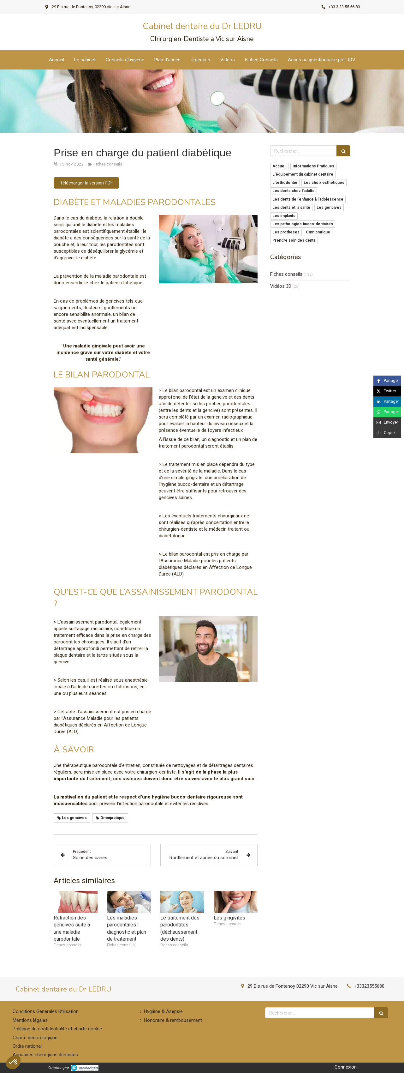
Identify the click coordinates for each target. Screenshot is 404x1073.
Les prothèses (286, 232)
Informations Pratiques (313, 166)
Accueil (279, 166)
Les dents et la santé (291, 207)
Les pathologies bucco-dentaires (302, 224)
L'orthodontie (284, 182)
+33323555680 (369, 986)
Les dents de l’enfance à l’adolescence (307, 199)
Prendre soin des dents (294, 240)
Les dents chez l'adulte (293, 191)
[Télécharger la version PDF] (86, 183)
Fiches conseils (286, 274)
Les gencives (329, 207)
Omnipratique (318, 232)
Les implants (283, 216)
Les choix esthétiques (324, 182)
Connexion (346, 1067)
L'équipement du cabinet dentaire (302, 174)
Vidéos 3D (280, 286)
